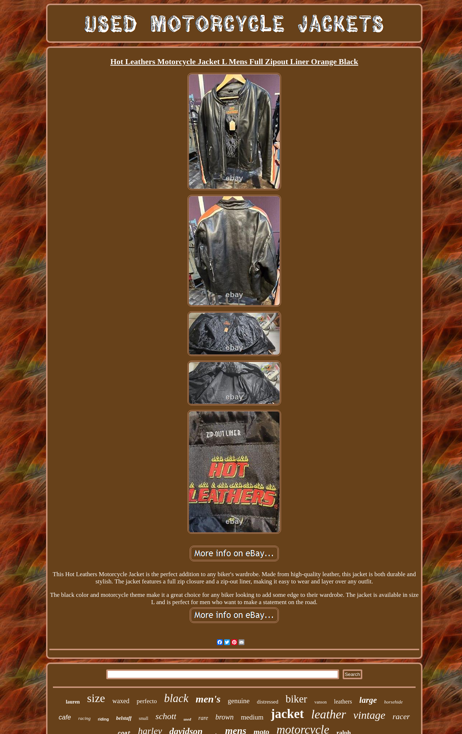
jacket (287, 714)
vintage (369, 715)
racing (84, 718)
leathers (343, 701)
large (368, 700)
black (176, 698)
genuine (238, 701)
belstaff (124, 718)
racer (401, 716)
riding (103, 719)
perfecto (147, 701)
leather (328, 714)
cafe (65, 717)
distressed (267, 702)
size (96, 698)
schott (166, 716)
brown (224, 717)
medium (252, 717)
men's (208, 699)
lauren (73, 702)
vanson (320, 702)
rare (203, 718)
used (187, 719)
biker (296, 699)
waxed (120, 701)
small (143, 718)
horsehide (393, 702)
